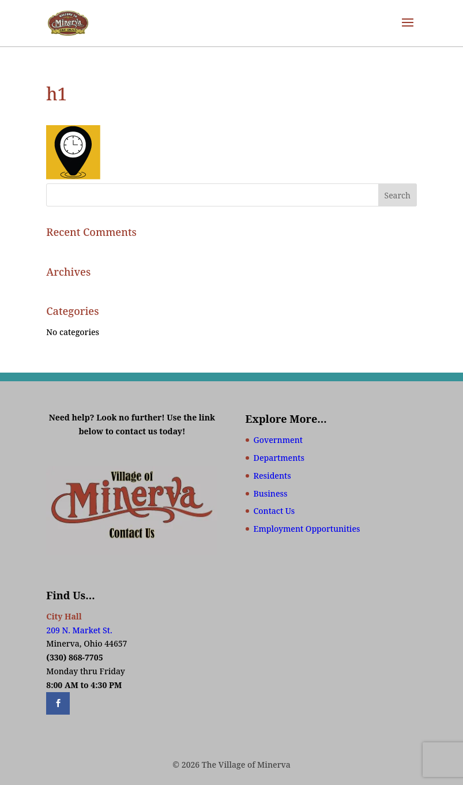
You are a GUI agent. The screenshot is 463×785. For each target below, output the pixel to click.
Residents (272, 475)
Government (278, 439)
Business (271, 493)
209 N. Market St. (79, 630)
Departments (279, 457)
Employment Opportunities (307, 528)
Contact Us (274, 510)
